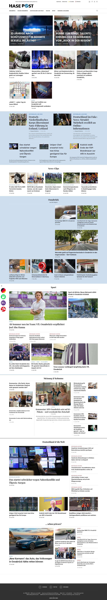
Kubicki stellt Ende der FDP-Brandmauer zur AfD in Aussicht (87, 149)
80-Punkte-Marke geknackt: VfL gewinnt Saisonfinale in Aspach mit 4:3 (40, 366)
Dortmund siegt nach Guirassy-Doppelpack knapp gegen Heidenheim (17, 337)
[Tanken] (3, 296)
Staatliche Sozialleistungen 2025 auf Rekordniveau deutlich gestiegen (82, 449)
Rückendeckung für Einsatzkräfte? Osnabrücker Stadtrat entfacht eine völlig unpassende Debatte (80, 387)
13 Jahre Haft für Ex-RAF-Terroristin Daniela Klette (17, 189)
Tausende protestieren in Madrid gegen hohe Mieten (89, 189)
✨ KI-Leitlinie (71, 1)
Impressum (58, 1)
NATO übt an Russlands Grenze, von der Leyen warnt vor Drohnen (35, 189)
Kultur (48, 11)
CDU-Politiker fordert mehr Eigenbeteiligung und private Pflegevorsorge (80, 479)
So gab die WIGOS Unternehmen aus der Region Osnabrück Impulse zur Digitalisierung (64, 562)
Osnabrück (12, 11)
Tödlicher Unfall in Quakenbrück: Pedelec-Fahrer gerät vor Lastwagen (19, 73)
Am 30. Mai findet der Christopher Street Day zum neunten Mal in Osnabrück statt (86, 563)
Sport (53, 11)
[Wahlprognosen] (3, 290)
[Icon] (17, 178)
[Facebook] (92, 2)
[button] (12, 1)
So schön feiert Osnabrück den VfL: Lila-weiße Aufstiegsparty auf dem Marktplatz (19, 366)
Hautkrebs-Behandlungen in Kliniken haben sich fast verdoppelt (82, 459)
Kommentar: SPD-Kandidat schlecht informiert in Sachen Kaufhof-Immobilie (80, 417)
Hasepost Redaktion (35, 131)
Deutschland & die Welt (37, 11)
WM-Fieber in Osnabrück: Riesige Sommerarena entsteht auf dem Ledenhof (85, 553)
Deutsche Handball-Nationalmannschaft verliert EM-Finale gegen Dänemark (37, 337)
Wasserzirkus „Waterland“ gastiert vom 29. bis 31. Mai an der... (42, 73)
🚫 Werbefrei (77, 1)
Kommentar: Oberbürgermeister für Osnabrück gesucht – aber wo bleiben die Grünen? (79, 429)
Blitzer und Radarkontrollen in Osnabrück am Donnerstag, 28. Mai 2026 (64, 73)
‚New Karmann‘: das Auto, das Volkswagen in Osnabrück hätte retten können (30, 560)
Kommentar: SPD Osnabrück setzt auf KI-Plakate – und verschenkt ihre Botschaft (53, 410)
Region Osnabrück (23, 11)
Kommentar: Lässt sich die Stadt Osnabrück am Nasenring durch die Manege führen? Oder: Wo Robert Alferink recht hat (79, 402)
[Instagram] (97, 2)
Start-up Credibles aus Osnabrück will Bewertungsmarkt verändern (41, 104)
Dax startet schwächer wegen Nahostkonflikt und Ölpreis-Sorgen (28, 151)
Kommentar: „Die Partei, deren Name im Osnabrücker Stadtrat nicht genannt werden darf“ (19, 385)
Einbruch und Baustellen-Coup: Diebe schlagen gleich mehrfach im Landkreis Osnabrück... (87, 74)
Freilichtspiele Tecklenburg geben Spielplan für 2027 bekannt (87, 276)
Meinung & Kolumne (63, 11)
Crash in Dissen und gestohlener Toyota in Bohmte (64, 276)
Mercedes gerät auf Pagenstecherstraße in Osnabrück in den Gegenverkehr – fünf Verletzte (76, 253)
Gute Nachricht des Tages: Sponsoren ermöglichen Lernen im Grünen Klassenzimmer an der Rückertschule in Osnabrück (87, 223)
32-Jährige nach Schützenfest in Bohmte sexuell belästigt (28, 37)
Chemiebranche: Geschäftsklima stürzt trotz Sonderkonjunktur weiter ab (83, 469)
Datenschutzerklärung (53, 593)
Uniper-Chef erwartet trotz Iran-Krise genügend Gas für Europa (58, 151)
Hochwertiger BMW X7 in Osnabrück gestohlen (65, 222)
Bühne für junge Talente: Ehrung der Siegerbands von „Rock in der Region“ (74, 37)
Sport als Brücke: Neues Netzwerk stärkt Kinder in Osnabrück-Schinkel (82, 293)
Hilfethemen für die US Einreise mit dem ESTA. (50, 594)
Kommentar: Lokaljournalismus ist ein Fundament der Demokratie (19, 412)
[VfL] (3, 303)
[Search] (97, 11)
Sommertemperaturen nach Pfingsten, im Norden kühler (70, 189)
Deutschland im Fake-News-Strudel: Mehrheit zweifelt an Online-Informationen (85, 122)
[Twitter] (94, 2)
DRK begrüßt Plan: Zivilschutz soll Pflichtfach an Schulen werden (81, 490)
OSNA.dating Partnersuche (33, 594)
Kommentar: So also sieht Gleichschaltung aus (20, 419)
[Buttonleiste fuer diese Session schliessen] (1, 286)
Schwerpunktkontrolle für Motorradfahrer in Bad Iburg (40, 276)
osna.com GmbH (36, 593)
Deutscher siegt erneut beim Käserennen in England (53, 189)
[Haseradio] (3, 309)
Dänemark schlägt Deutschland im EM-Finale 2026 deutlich (58, 336)
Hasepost (14, 43)
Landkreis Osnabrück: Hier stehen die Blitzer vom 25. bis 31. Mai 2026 (65, 542)
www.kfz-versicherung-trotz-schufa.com (71, 594)
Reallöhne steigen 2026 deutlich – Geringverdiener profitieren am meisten (82, 514)
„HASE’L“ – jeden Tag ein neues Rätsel (17, 103)
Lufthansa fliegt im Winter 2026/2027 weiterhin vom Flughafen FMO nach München (18, 277)
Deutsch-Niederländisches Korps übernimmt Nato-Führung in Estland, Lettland (39, 122)
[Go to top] (53, 598)
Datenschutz (64, 1)
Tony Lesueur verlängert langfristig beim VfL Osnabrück (71, 368)
